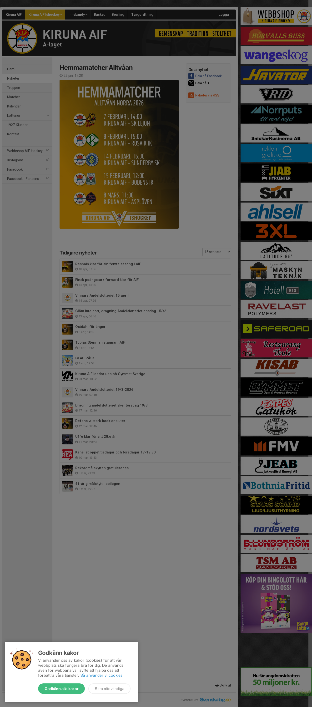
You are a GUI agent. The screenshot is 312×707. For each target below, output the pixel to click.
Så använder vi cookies (101, 675)
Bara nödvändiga (109, 688)
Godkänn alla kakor (61, 688)
